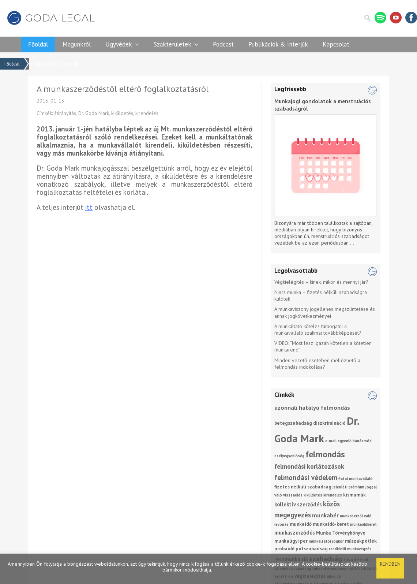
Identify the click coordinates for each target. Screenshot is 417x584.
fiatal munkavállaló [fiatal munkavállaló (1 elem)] (355, 478)
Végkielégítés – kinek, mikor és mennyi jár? (321, 282)
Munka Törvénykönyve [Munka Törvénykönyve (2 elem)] (340, 533)
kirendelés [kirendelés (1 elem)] (332, 495)
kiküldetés (122, 113)
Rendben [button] (390, 564)
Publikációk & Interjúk (278, 44)
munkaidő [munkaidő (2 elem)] (301, 524)
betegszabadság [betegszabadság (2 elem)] (293, 423)
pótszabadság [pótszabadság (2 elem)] (312, 549)
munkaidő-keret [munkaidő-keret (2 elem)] (331, 524)
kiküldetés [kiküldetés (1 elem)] (313, 495)
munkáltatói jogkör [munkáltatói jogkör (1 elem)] (326, 541)
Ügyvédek (118, 44)
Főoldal (38, 44)
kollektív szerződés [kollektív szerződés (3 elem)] (298, 504)
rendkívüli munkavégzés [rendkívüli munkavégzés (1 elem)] (350, 548)
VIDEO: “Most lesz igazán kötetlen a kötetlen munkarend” (323, 346)
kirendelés (146, 113)
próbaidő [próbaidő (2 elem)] (284, 549)
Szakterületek (172, 44)
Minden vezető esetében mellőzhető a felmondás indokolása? (317, 363)
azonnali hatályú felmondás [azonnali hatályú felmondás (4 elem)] (312, 407)
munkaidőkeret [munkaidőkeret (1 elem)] (363, 524)
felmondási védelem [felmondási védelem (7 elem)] (305, 477)
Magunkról (77, 44)
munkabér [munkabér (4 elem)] (325, 515)
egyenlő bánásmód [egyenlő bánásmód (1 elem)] (355, 440)
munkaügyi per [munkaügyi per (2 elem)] (291, 541)
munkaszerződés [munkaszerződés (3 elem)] (294, 532)
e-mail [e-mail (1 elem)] (331, 440)
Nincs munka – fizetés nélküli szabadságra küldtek (320, 295)
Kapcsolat (336, 44)
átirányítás (65, 113)
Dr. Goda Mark (93, 113)
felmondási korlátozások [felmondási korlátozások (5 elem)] (309, 466)
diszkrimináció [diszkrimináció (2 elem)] (329, 423)
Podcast (223, 44)
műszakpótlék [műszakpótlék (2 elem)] (361, 541)
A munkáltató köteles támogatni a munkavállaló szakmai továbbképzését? (317, 329)
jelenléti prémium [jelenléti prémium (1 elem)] (348, 487)
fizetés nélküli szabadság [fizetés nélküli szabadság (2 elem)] (302, 487)
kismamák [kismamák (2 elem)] (354, 495)
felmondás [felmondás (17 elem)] (325, 454)
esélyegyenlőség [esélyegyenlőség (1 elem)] (289, 455)
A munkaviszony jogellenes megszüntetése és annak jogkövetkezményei (324, 312)
